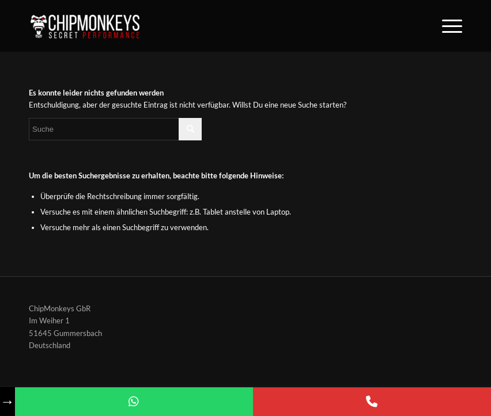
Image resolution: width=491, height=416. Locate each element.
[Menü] (446, 26)
